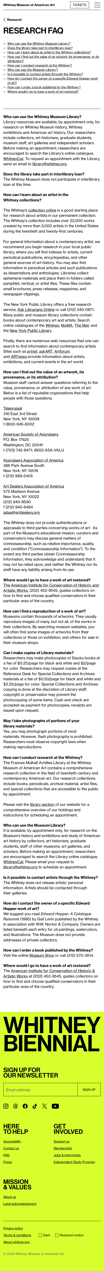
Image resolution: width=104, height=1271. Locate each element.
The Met (81, 325)
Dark (44, 1235)
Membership (63, 1148)
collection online (42, 210)
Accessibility (12, 1141)
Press (7, 1162)
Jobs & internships (67, 1155)
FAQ (6, 1155)
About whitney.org (16, 1242)
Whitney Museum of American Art (29, 5)
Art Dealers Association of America (33, 486)
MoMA (67, 325)
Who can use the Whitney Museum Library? (39, 43)
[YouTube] (55, 1106)
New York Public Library (30, 330)
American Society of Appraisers (30, 434)
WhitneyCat (13, 158)
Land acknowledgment (19, 1204)
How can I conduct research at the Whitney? (39, 65)
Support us (61, 1141)
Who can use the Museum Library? (32, 70)
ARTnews (19, 356)
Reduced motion (69, 1235)
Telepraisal (12, 408)
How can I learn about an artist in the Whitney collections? (49, 52)
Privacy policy (13, 1228)
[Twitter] (44, 1106)
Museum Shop (41, 955)
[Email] (40, 1089)
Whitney (52, 325)
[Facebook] (25, 1106)
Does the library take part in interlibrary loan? (40, 48)
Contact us (11, 1148)
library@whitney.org (49, 163)
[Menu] (97, 5)
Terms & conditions (17, 1235)
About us (9, 1197)
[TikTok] (35, 1106)
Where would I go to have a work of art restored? (43, 91)
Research (14, 19)
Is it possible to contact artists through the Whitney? (45, 74)
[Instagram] (6, 1106)
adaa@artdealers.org (21, 512)
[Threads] (15, 1106)
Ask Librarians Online (35, 309)
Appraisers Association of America (33, 460)
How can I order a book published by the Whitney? (44, 87)
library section (42, 804)
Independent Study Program (74, 1162)
